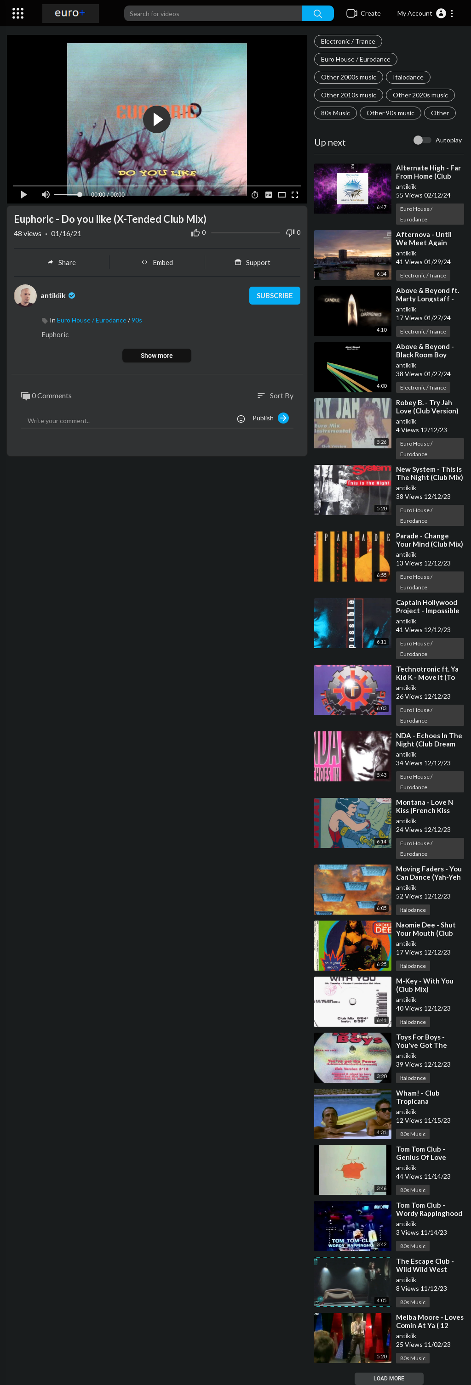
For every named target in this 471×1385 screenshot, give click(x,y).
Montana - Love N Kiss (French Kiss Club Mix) (424, 810)
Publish (271, 418)
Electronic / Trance (348, 41)
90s (137, 320)
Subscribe (275, 296)
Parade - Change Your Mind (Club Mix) (429, 539)
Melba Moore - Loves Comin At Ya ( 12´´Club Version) (430, 1325)
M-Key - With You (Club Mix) (425, 985)
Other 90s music (390, 113)
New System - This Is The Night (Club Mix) (429, 473)
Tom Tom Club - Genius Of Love (421, 1153)
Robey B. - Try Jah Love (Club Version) (427, 406)
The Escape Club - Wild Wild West (425, 1265)
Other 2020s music (420, 95)
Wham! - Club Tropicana (418, 1097)
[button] (425, 13)
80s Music (335, 113)
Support (252, 262)
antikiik (406, 186)
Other (440, 113)
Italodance (408, 77)
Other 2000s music (348, 77)
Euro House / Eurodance (356, 59)
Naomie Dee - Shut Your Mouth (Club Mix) (426, 933)
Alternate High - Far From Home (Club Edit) (428, 176)
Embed (157, 262)
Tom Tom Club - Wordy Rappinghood (429, 1209)
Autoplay (449, 140)
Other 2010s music (348, 95)
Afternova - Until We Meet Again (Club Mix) (424, 242)
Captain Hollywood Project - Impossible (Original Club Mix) (428, 610)
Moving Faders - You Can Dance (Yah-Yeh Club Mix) (429, 877)
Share (61, 262)
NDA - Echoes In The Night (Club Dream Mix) (429, 743)
